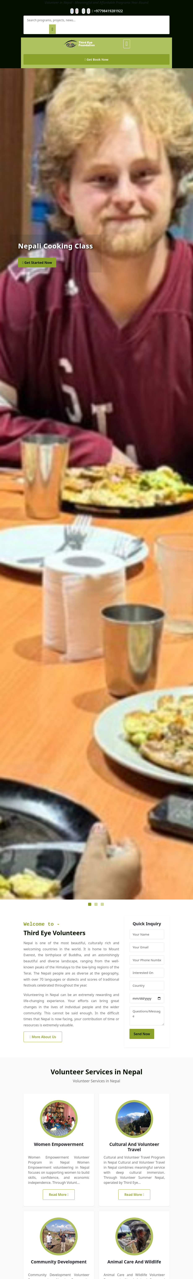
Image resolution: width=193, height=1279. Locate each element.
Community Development (59, 1262)
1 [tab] (90, 905)
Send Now (142, 1034)
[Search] (52, 29)
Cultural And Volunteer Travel (134, 1146)
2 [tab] (96, 905)
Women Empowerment (59, 1144)
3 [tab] (103, 905)
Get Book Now (96, 59)
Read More (59, 1194)
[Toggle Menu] (126, 43)
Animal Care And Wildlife (134, 1262)
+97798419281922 (107, 11)
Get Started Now (37, 262)
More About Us (43, 1037)
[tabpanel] (96, 484)
